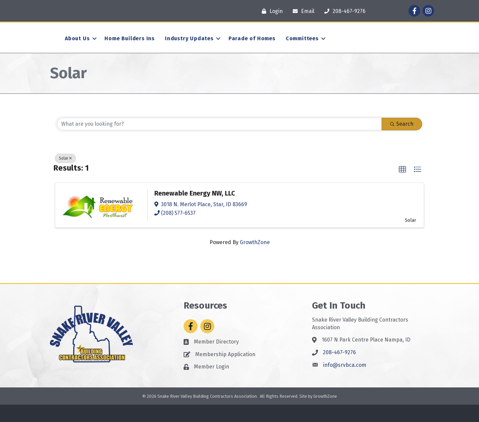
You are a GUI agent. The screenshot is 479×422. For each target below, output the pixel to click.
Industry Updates (189, 47)
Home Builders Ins (129, 47)
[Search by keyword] (219, 141)
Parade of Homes (252, 47)
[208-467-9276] (343, 11)
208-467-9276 (339, 369)
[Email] (301, 11)
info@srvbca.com (344, 382)
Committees (302, 47)
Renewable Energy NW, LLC (194, 210)
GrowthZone (255, 259)
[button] (402, 186)
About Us (77, 47)
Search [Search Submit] (401, 141)
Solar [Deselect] (65, 175)
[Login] (270, 11)
